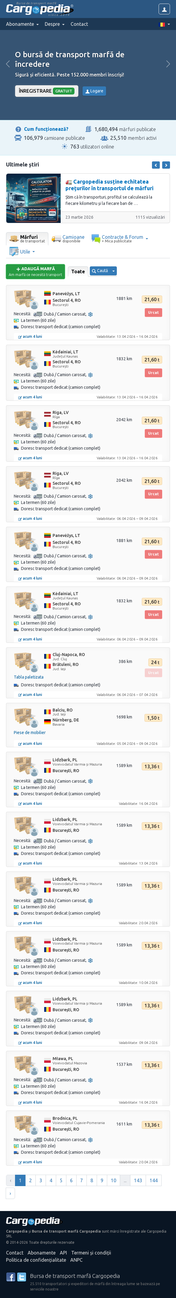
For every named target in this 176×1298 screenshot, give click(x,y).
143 (138, 1180)
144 (154, 1180)
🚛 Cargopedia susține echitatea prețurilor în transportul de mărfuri (109, 184)
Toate (78, 271)
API (63, 1252)
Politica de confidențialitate (36, 1260)
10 (113, 1180)
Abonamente (42, 1252)
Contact (79, 24)
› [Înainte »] (10, 1193)
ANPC (76, 1260)
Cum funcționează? (46, 129)
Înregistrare (46, 91)
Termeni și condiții (91, 1252)
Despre (53, 24)
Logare (94, 90)
